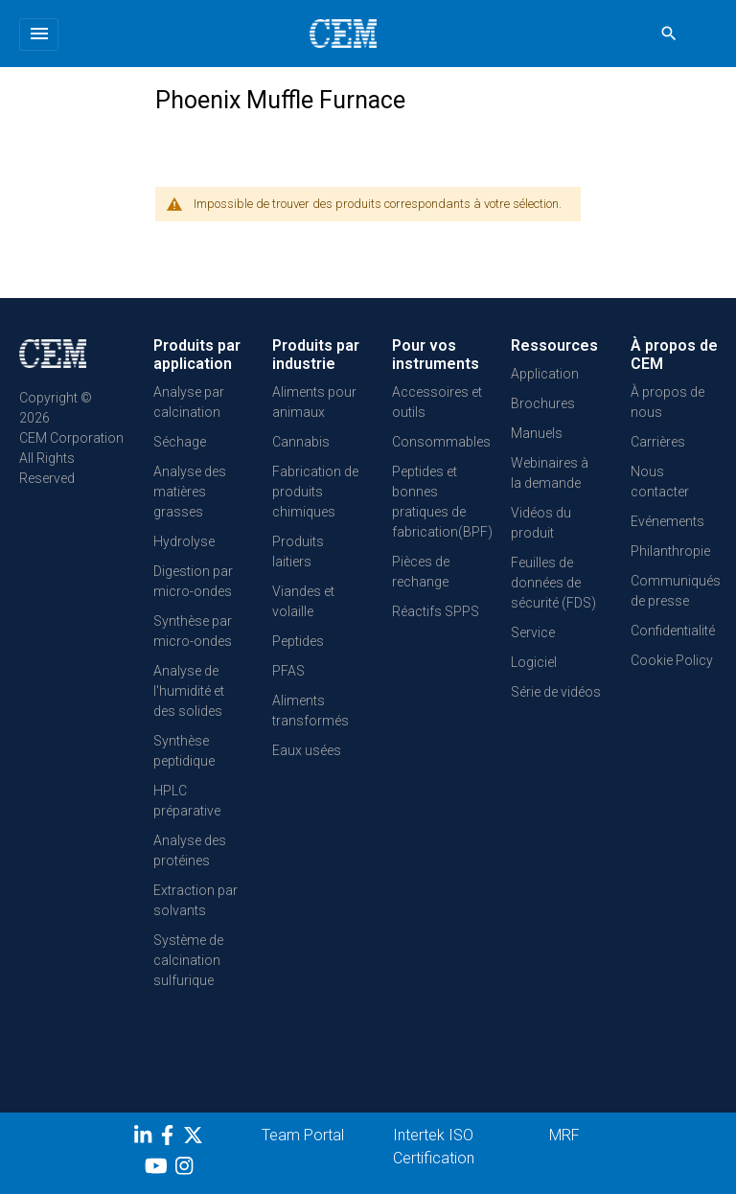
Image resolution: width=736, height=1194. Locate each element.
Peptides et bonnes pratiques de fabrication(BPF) (442, 502)
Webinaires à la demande (549, 473)
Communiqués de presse (676, 590)
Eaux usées (306, 750)
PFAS (288, 670)
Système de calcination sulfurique (188, 960)
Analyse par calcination (188, 402)
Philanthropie (670, 551)
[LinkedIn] (145, 1138)
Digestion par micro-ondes (193, 581)
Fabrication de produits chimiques (315, 491)
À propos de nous (667, 402)
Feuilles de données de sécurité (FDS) (553, 582)
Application (545, 373)
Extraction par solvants (195, 900)
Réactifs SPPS (435, 611)
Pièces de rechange (420, 571)
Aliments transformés (310, 710)
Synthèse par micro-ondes (192, 631)
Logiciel (534, 662)
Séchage (179, 441)
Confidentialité (673, 630)
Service (533, 632)
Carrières (658, 441)
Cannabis (301, 441)
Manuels (537, 433)
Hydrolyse (184, 541)
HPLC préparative (186, 800)
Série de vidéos (556, 692)
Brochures (543, 403)
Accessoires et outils (437, 402)
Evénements (667, 521)
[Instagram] (186, 1169)
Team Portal (303, 1135)
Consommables (441, 441)
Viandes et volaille (303, 601)
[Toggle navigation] (38, 34)
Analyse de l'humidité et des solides (188, 691)
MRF (564, 1135)
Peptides (298, 641)
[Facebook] (172, 1138)
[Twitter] (195, 1138)
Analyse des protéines (189, 850)
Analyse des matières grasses (189, 491)
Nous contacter (660, 481)
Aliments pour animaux (314, 402)
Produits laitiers (298, 551)
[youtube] (158, 1169)
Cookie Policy (672, 660)
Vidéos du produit (541, 522)
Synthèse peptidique (184, 751)
